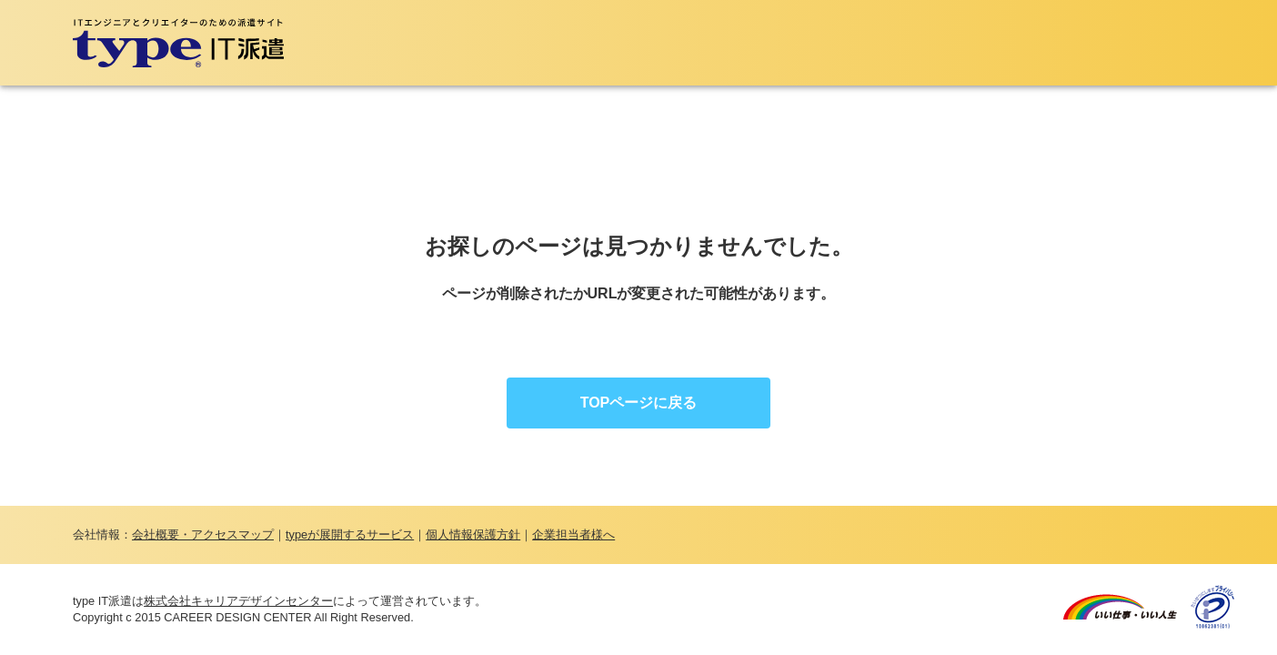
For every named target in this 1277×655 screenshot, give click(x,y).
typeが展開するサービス (350, 534)
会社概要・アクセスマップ (203, 534)
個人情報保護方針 (473, 534)
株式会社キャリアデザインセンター (238, 601)
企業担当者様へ (573, 534)
